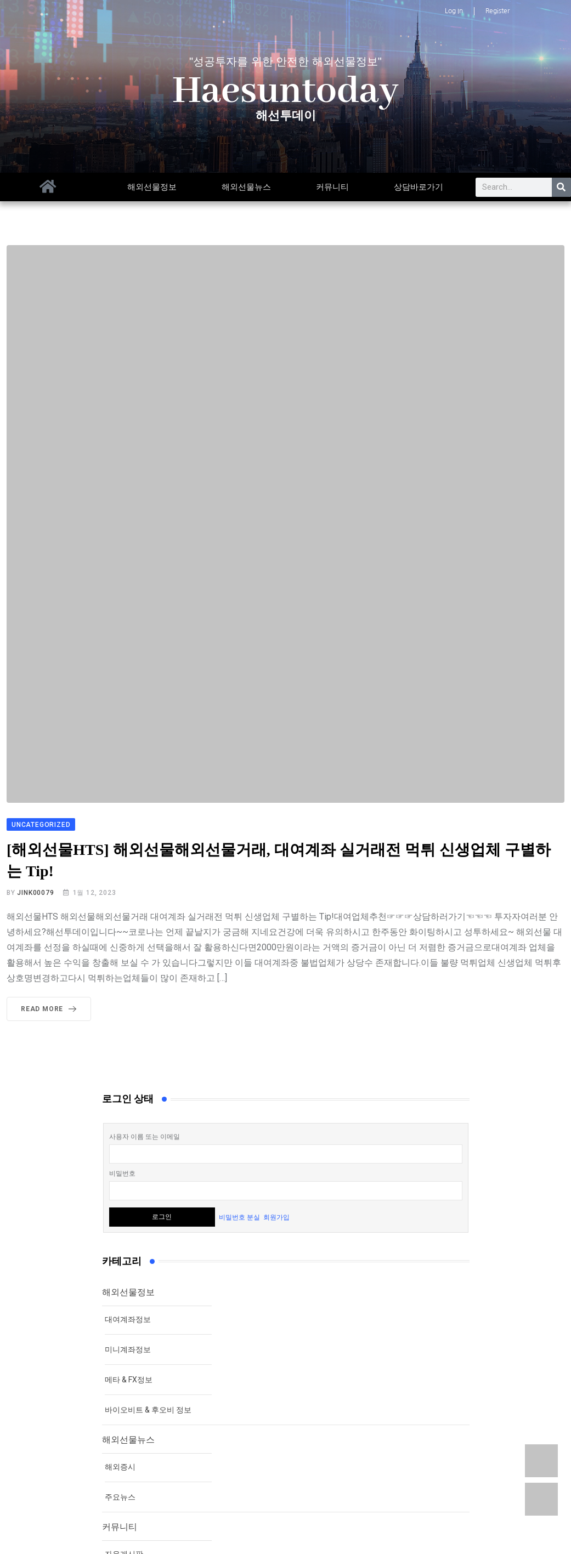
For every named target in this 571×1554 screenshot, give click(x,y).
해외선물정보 (152, 187)
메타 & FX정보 (128, 1379)
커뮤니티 (332, 187)
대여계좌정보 (128, 1319)
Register (497, 11)
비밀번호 (122, 1173)
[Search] (561, 187)
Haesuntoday (285, 91)
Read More (51, 1009)
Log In (454, 11)
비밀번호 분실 (239, 1217)
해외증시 (120, 1466)
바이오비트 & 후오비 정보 (148, 1409)
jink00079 (35, 893)
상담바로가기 (418, 187)
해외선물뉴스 (246, 187)
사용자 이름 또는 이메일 (144, 1137)
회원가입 (276, 1217)
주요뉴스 (120, 1497)
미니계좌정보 (128, 1349)
